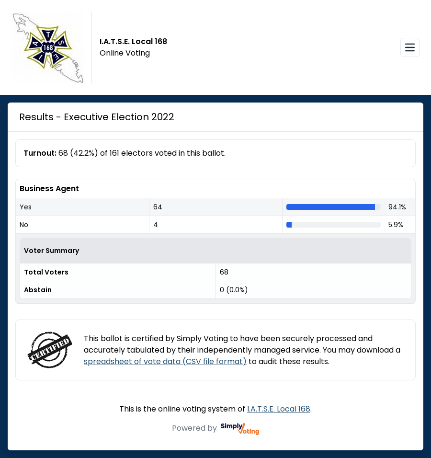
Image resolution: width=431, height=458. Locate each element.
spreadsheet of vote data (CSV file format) (165, 361)
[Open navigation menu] (410, 47)
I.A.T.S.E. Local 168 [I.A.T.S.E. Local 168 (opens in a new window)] (278, 408)
